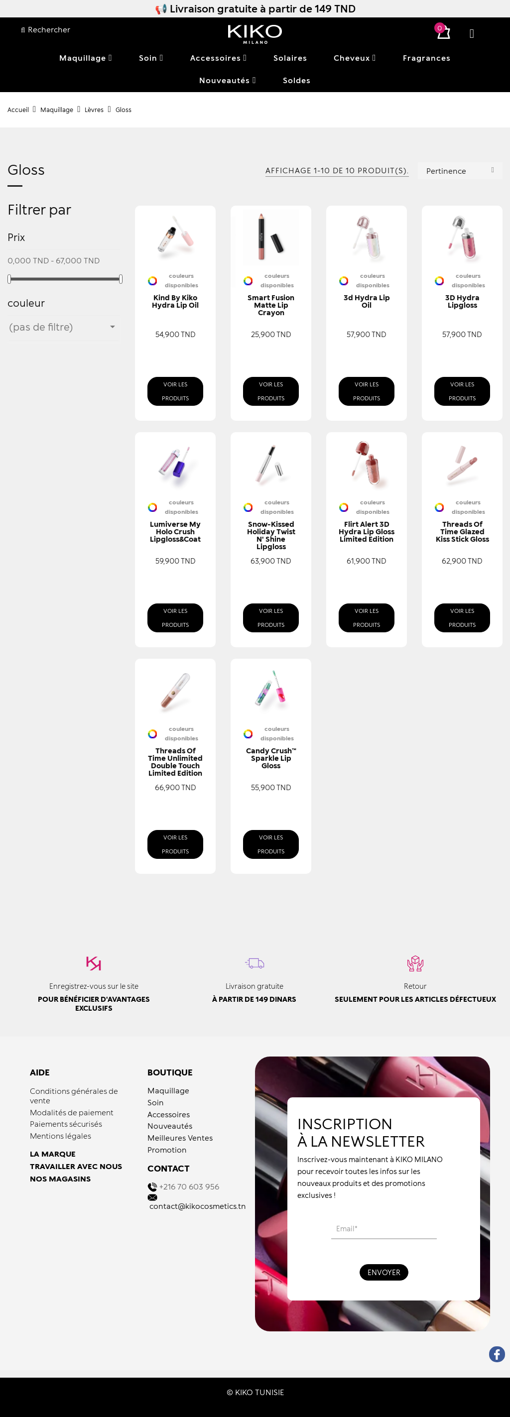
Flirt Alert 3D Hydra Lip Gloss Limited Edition (366, 531)
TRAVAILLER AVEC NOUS (76, 1166)
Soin (155, 1102)
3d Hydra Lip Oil (367, 301)
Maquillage (168, 1090)
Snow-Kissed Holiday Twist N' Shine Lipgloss (271, 535)
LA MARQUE (53, 1153)
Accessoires (168, 1114)
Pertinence (460, 169)
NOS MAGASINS (60, 1178)
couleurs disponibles (181, 280)
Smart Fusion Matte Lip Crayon (271, 305)
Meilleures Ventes (180, 1137)
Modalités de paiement (72, 1112)
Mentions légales (60, 1135)
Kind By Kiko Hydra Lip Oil (175, 301)
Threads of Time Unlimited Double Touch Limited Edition (175, 761)
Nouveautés (169, 1125)
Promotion (167, 1149)
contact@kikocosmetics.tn (197, 1205)
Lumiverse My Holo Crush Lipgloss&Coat (175, 531)
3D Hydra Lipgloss (462, 301)
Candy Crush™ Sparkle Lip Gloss (271, 758)
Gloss (26, 170)
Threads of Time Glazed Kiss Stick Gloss (462, 531)
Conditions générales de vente (74, 1095)
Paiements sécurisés (66, 1123)
